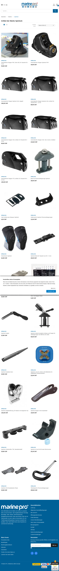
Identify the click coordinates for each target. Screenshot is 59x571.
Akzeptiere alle (51, 291)
